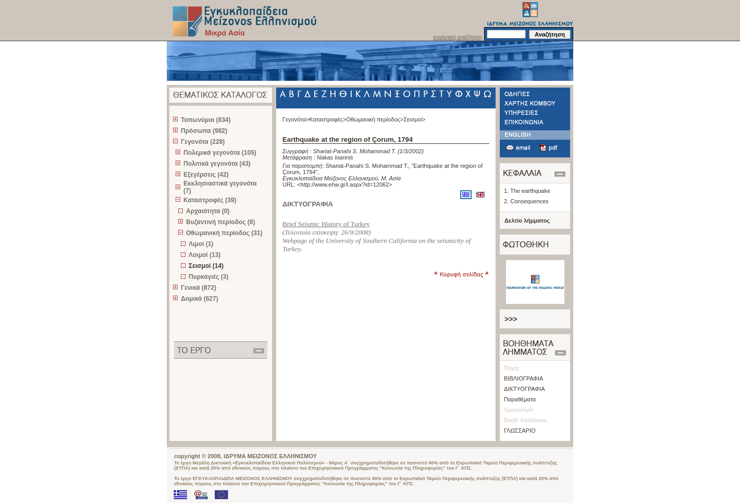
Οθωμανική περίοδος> (374, 119)
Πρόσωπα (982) (204, 130)
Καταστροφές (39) (209, 200)
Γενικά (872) (198, 287)
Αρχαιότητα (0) (207, 211)
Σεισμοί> (414, 119)
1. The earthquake (527, 191)
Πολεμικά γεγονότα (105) (219, 152)
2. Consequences (526, 201)
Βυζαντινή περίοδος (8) (220, 222)
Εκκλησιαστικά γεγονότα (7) (220, 187)
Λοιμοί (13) (204, 255)
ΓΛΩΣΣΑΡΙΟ (520, 430)
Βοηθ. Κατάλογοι (525, 420)
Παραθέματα (520, 399)
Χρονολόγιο (519, 410)
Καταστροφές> (327, 119)
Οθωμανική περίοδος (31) (224, 233)
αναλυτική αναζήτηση (457, 37)
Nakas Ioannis (335, 157)
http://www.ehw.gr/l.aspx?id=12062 (345, 184)
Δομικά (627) (199, 298)
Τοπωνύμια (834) (205, 120)
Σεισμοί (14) (206, 265)
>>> (510, 319)
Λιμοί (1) (201, 244)
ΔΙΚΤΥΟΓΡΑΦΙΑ (524, 389)
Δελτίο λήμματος (527, 220)
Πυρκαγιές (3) (208, 276)
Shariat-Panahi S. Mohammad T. (354, 151)
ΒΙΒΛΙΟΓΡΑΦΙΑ (523, 378)
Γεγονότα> (295, 119)
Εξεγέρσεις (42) (206, 174)
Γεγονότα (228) (203, 141)
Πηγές (512, 368)
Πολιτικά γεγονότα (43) (217, 163)
